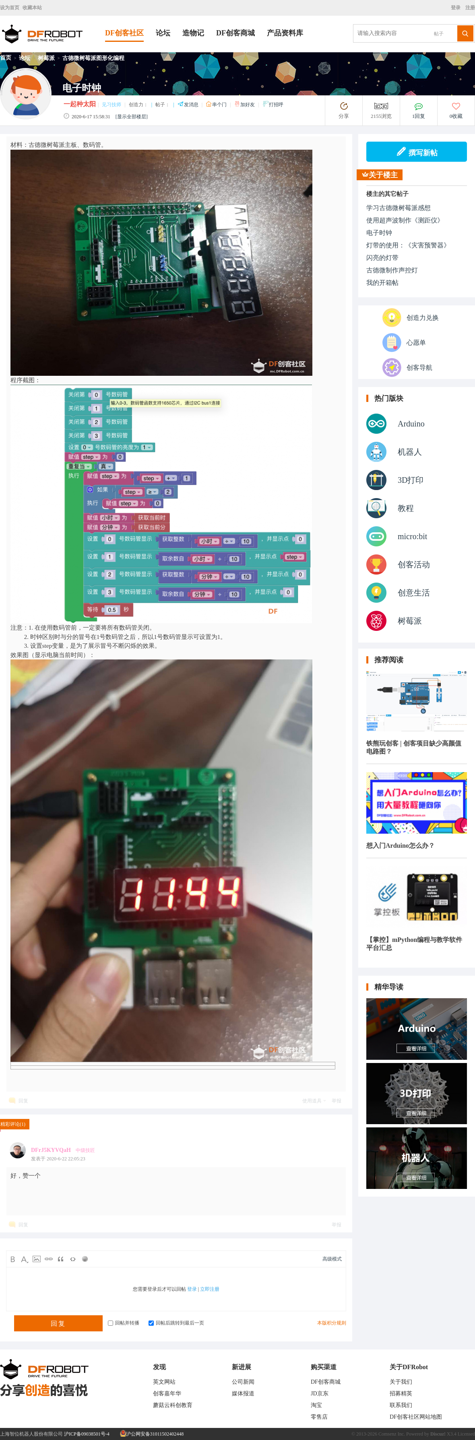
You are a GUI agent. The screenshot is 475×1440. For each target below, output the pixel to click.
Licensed (466, 1434)
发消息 (189, 104)
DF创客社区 (124, 33)
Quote (61, 1259)
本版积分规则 (331, 1323)
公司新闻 (243, 1382)
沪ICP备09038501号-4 (86, 1434)
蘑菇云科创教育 (172, 1405)
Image (37, 1259)
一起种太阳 (80, 104)
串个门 (217, 104)
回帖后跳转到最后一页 (176, 1323)
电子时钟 (379, 232)
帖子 (439, 34)
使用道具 (312, 1101)
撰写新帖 (417, 151)
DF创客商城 (235, 33)
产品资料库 (285, 33)
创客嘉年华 (167, 1394)
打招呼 (272, 104)
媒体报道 (243, 1394)
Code (73, 1259)
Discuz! (438, 1434)
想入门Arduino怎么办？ (400, 845)
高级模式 (332, 1259)
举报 (336, 1101)
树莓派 (46, 58)
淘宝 (316, 1405)
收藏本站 (32, 7)
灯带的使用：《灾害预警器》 (408, 245)
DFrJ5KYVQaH (51, 1150)
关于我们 (401, 1382)
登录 (457, 7)
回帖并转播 (123, 1323)
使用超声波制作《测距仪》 (405, 220)
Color (25, 1259)
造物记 (193, 33)
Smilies (85, 1259)
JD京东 (319, 1394)
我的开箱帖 (382, 282)
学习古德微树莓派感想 (398, 207)
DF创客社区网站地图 (416, 1417)
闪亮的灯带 (382, 257)
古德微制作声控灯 (392, 270)
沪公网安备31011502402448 (152, 1434)
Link (49, 1259)
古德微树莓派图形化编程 (93, 58)
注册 (469, 7)
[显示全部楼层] (132, 116)
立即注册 (209, 1289)
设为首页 (9, 7)
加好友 (245, 104)
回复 (23, 1101)
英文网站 (164, 1382)
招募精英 (401, 1394)
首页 (5, 58)
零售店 (319, 1417)
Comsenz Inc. (391, 1434)
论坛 (163, 33)
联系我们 (401, 1405)
